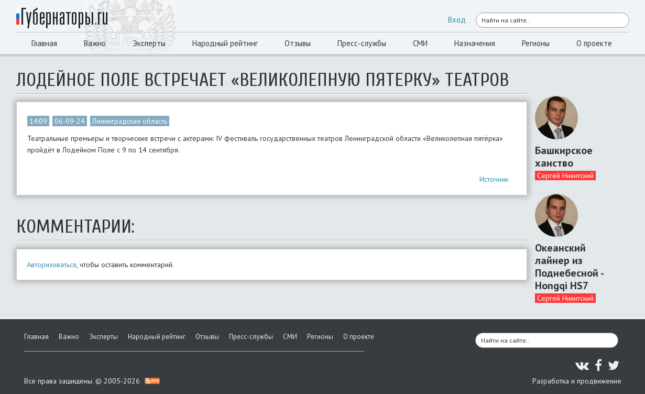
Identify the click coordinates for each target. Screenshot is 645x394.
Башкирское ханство (564, 156)
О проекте (594, 43)
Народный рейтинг (225, 43)
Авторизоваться (51, 264)
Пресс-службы (361, 43)
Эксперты (149, 43)
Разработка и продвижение (576, 381)
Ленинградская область (129, 121)
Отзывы (298, 43)
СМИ (420, 43)
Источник (493, 179)
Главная (44, 43)
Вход (457, 20)
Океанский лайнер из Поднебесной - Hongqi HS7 (569, 267)
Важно (95, 43)
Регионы (536, 43)
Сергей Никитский (565, 175)
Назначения (474, 43)
